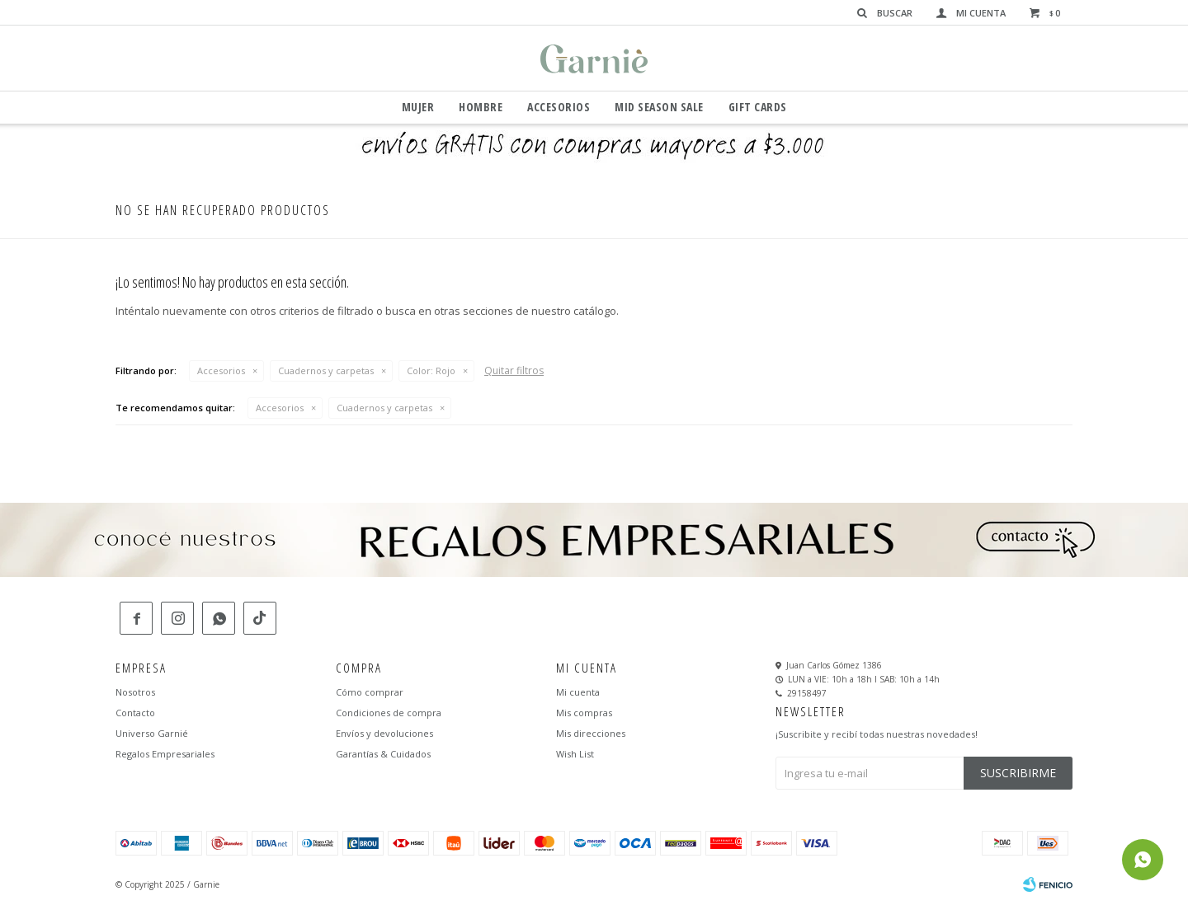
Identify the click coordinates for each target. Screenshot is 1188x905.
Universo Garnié (152, 733)
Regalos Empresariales (165, 754)
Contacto (135, 712)
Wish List (575, 754)
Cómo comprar (369, 692)
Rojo (431, 370)
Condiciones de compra (388, 712)
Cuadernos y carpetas (326, 370)
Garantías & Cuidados (383, 754)
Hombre (480, 107)
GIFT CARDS (757, 107)
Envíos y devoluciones (384, 733)
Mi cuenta (578, 692)
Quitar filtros (514, 370)
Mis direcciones (590, 733)
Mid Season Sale (659, 107)
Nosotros (135, 692)
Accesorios (558, 107)
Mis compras (584, 712)
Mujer (418, 107)
